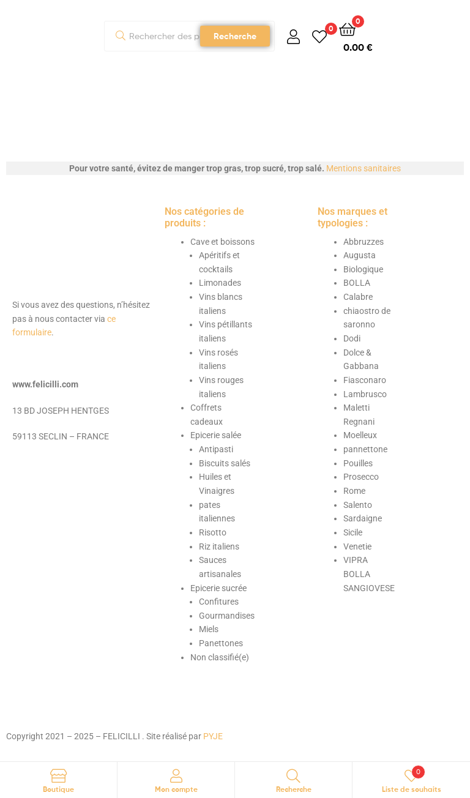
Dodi (351, 338)
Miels (208, 629)
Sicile (352, 532)
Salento (357, 505)
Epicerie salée (215, 435)
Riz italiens (219, 546)
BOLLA (356, 283)
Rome (354, 491)
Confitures (219, 601)
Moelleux (360, 435)
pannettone (365, 449)
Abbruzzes (363, 242)
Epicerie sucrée (218, 588)
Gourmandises (227, 616)
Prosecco (361, 477)
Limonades (220, 283)
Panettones (221, 643)
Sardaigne (362, 518)
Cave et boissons (222, 242)
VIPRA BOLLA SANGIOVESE (369, 573)
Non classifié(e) (219, 657)
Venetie (357, 546)
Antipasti (216, 449)
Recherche (235, 36)
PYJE (213, 736)
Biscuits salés (224, 463)
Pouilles (358, 463)
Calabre (358, 297)
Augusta (359, 255)
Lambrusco (365, 394)
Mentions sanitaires (363, 168)
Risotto (212, 532)
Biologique (363, 269)
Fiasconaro (364, 380)
